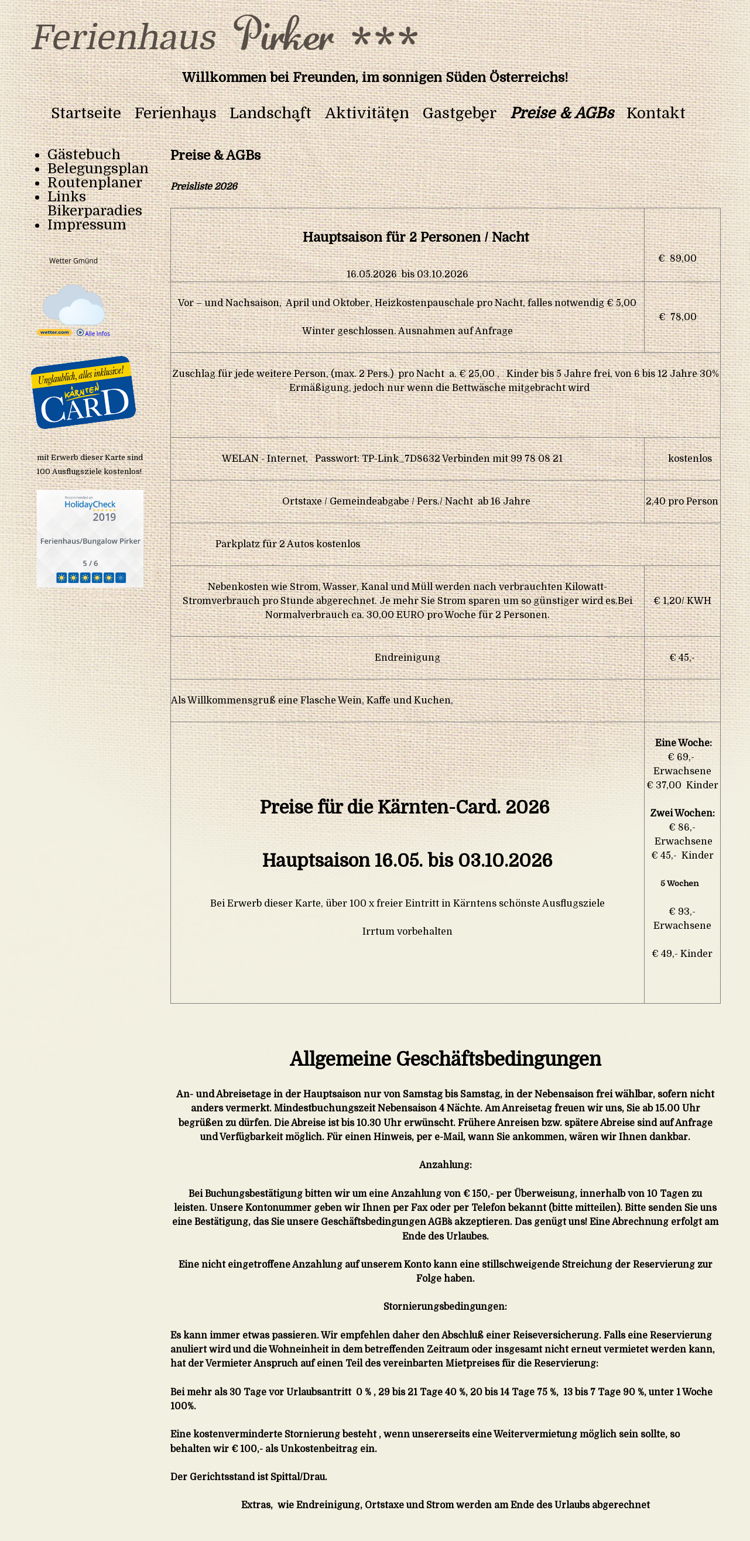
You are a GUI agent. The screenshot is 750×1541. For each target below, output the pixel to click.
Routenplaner (94, 182)
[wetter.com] (54, 334)
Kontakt (656, 113)
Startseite (86, 113)
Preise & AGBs (562, 113)
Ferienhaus (176, 113)
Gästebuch (84, 154)
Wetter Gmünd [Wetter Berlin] (73, 261)
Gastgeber (459, 113)
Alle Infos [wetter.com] (93, 334)
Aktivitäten (367, 113)
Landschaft (270, 113)
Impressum (86, 225)
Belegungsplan (98, 168)
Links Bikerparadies (94, 203)
